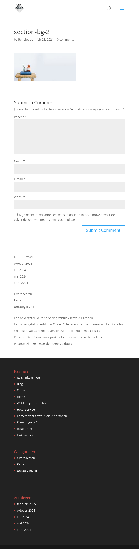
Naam (19, 161)
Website (19, 197)
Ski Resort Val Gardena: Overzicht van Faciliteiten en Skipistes (57, 331)
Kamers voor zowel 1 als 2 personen (42, 416)
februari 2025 (23, 257)
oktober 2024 (23, 263)
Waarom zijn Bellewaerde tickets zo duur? (43, 344)
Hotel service (26, 409)
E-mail (19, 179)
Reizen (18, 300)
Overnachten (23, 294)
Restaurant (24, 429)
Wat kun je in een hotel (33, 403)
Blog (20, 384)
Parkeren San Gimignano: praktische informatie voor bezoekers (58, 337)
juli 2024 (20, 270)
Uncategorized (24, 307)
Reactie (20, 117)
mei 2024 (20, 276)
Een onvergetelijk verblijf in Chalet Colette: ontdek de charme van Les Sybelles (68, 324)
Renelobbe (25, 39)
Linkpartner (25, 435)
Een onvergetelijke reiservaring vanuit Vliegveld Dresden (53, 318)
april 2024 (21, 283)
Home (21, 397)
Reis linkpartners (29, 377)
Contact (22, 390)
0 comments (65, 39)
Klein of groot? (27, 422)
